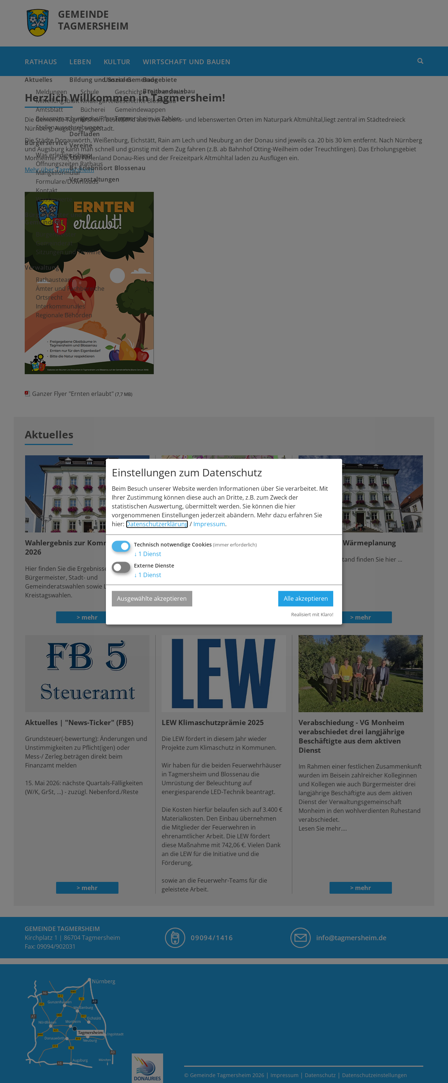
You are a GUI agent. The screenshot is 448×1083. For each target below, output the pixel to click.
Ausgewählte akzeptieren (152, 598)
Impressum (209, 524)
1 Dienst (147, 554)
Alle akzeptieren (305, 598)
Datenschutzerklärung (157, 524)
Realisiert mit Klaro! (312, 614)
